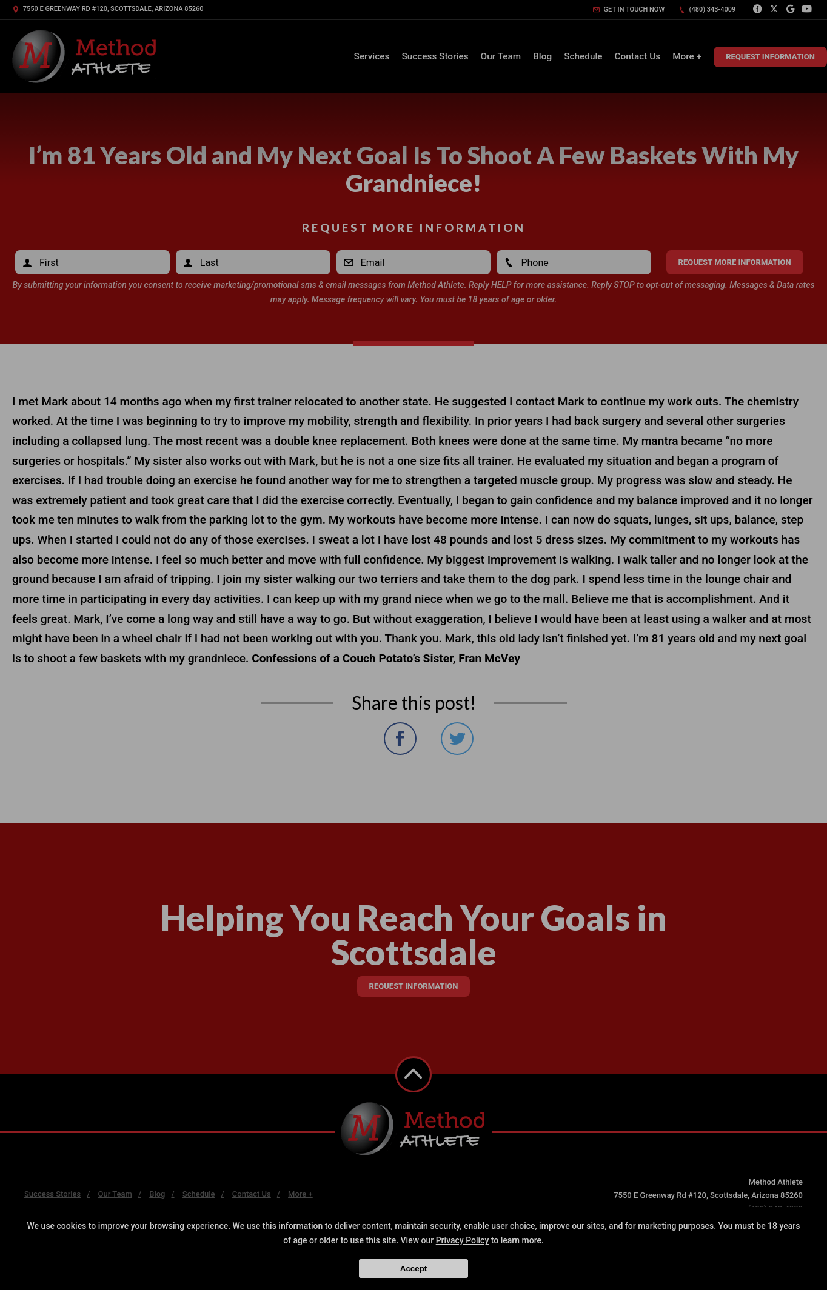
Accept (413, 1268)
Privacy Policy (462, 1240)
